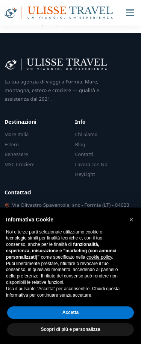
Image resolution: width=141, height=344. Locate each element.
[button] (131, 220)
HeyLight (85, 174)
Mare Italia (17, 134)
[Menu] (130, 12)
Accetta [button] (70, 312)
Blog (80, 144)
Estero (12, 144)
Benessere (16, 154)
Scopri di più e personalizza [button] (70, 329)
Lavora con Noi (92, 164)
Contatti (84, 154)
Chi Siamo (86, 134)
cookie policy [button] (99, 257)
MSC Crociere (20, 164)
